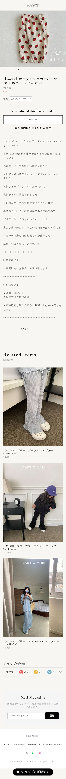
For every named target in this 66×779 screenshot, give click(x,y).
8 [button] (34, 69)
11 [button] (41, 69)
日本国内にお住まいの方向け (33, 128)
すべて (10, 672)
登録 (52, 715)
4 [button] (25, 69)
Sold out (33, 119)
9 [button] (36, 69)
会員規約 (58, 744)
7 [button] (32, 69)
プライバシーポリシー (13, 744)
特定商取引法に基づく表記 (40, 744)
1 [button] (18, 69)
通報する (25, 329)
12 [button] (43, 69)
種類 (5, 98)
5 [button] (27, 69)
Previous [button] (5, 38)
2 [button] (20, 69)
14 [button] (48, 69)
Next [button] (60, 38)
